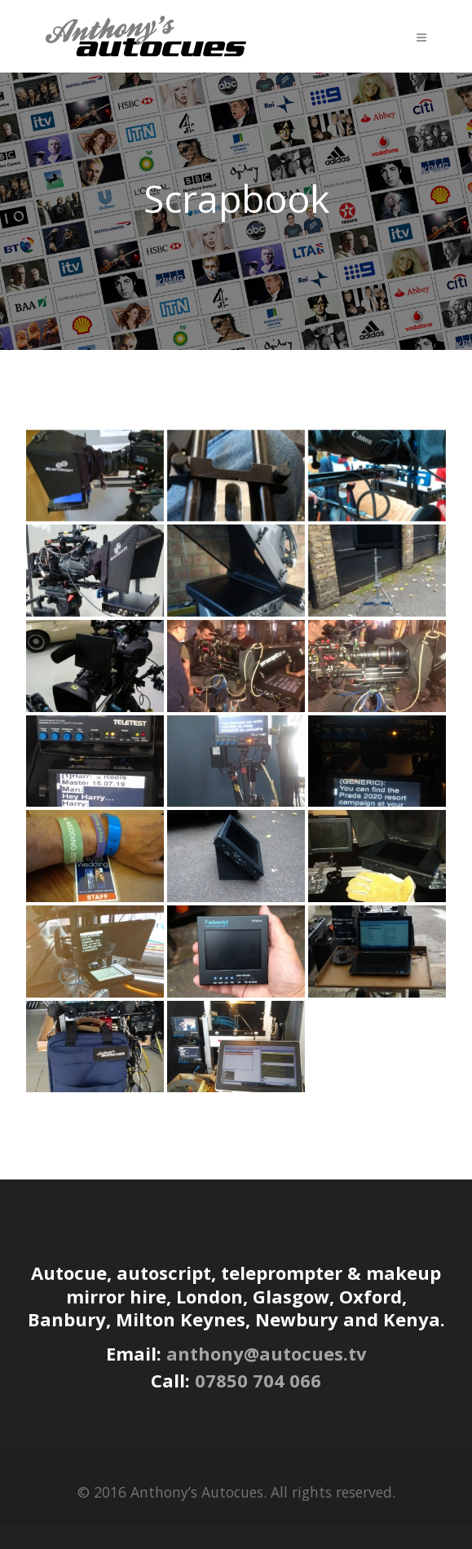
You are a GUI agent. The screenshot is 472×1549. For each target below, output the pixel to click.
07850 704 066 (258, 1380)
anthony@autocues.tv (266, 1353)
